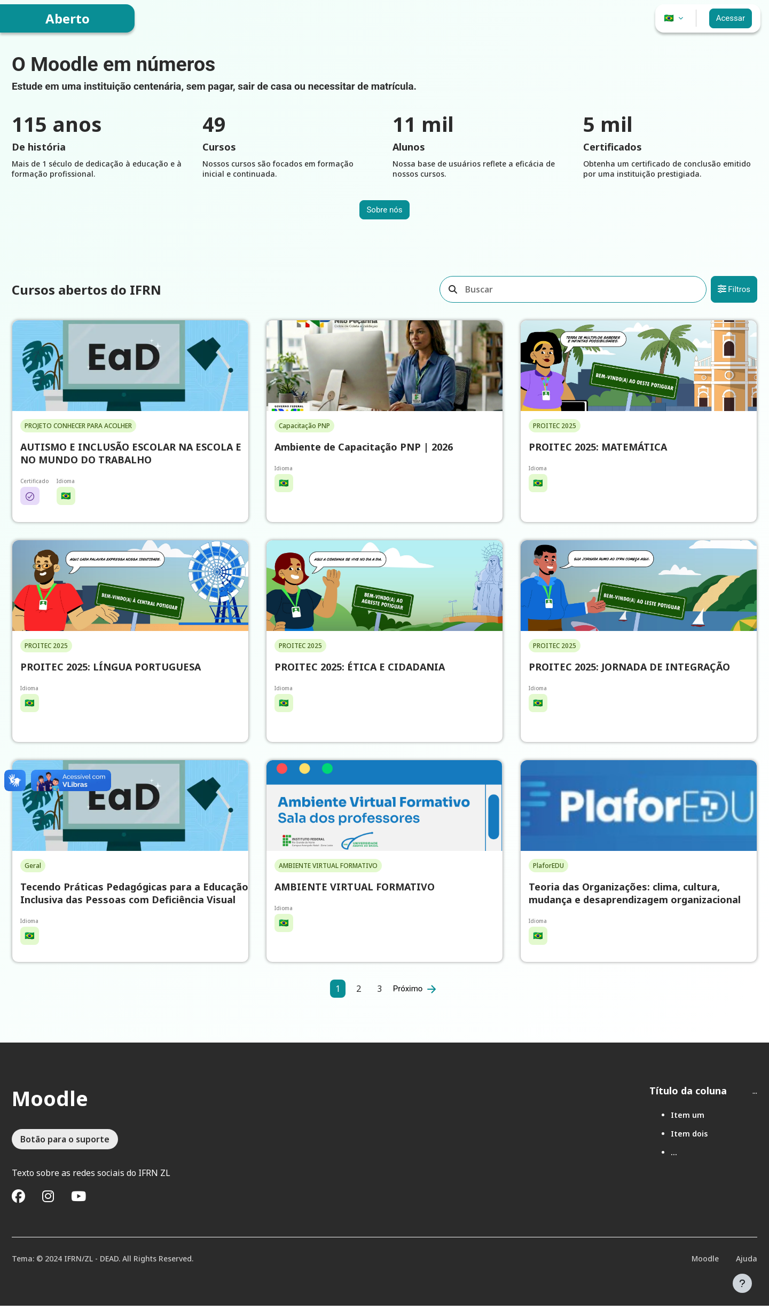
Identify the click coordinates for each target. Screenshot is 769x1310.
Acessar (730, 18)
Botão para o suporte (70, 1143)
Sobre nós (384, 212)
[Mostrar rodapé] (742, 1283)
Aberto (67, 18)
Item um (682, 1119)
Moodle (699, 1263)
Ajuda (741, 1263)
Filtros (728, 291)
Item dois (683, 1138)
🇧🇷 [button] (670, 18)
